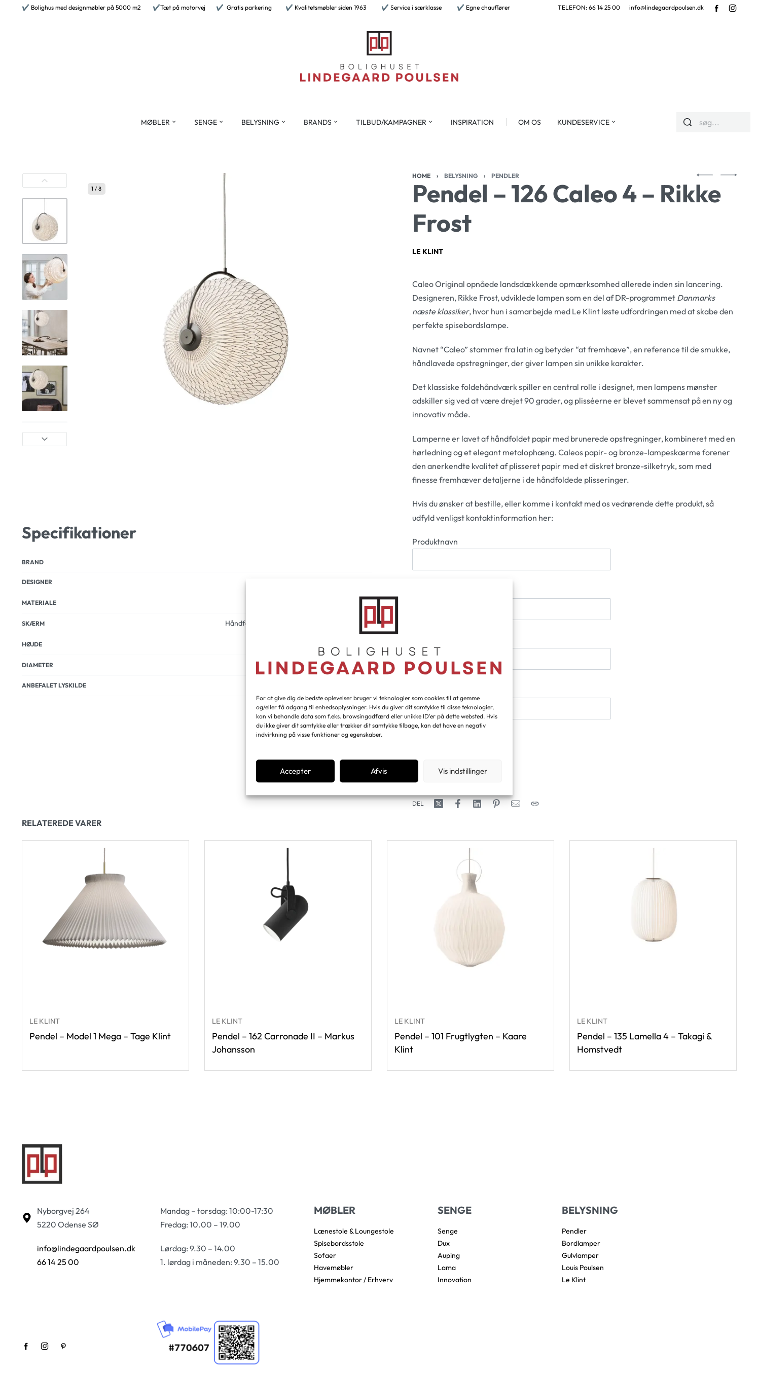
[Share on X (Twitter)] (438, 803)
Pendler (505, 175)
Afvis (379, 771)
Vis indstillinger (462, 771)
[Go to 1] (44, 221)
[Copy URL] (534, 803)
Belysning (461, 175)
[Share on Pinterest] (496, 803)
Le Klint (427, 251)
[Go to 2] (44, 277)
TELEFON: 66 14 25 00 (589, 7)
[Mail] (515, 803)
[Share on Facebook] (457, 803)
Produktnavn (511, 553)
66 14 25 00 (58, 1262)
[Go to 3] (44, 332)
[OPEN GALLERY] (225, 310)
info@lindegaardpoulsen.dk (666, 7)
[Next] (44, 439)
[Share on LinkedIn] (477, 803)
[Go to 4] (44, 388)
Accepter (295, 771)
